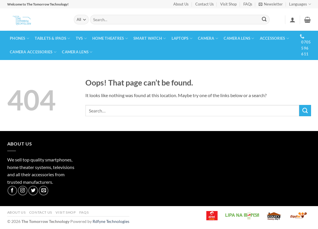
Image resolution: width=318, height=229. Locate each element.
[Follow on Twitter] (33, 190)
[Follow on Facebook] (12, 190)
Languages (300, 4)
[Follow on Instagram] (22, 190)
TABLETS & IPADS (52, 38)
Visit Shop (228, 4)
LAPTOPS (182, 38)
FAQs (247, 4)
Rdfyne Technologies (111, 221)
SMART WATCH (149, 38)
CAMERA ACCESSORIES (33, 52)
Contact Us (204, 4)
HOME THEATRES (110, 38)
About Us (181, 4)
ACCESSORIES (274, 38)
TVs (81, 38)
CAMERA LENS (239, 38)
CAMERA (208, 38)
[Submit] (264, 20)
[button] (271, 4)
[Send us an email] (43, 190)
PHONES (19, 38)
